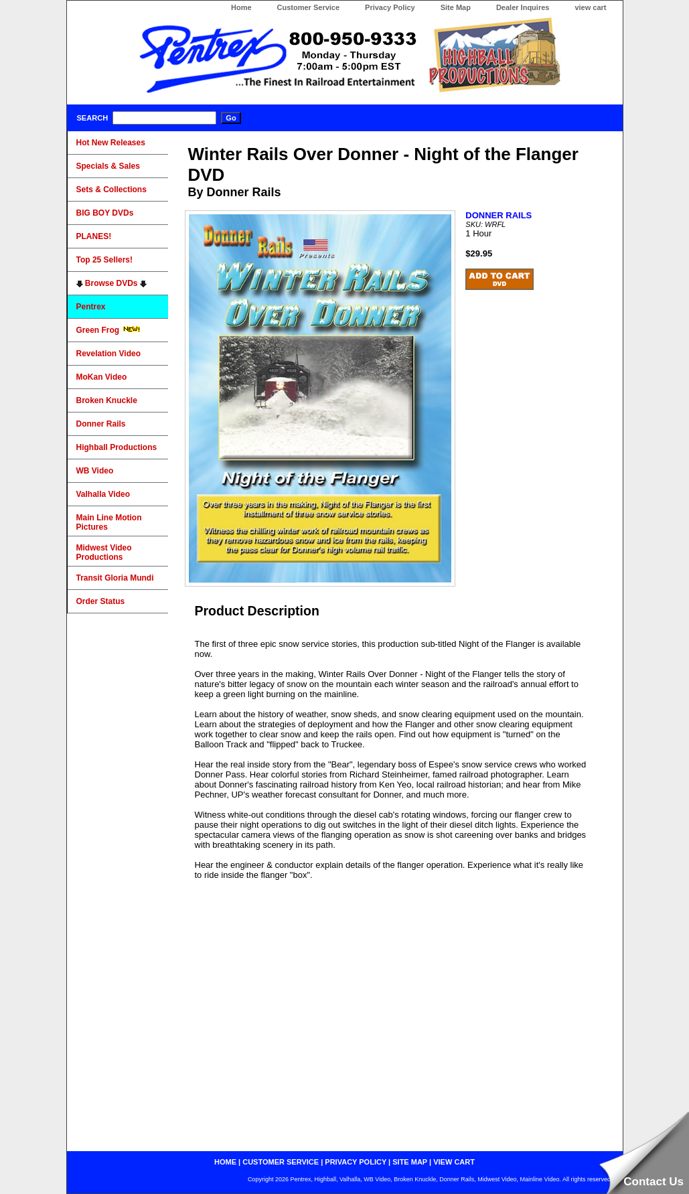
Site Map (456, 7)
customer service (280, 1162)
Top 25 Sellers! (104, 260)
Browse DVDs (111, 283)
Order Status (100, 601)
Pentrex (91, 306)
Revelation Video (108, 353)
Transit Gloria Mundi (115, 578)
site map (409, 1162)
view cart (590, 7)
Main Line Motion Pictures (109, 522)
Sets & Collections (111, 189)
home (225, 1162)
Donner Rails (101, 424)
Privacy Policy (390, 7)
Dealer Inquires (522, 7)
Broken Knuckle (106, 400)
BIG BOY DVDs (105, 213)
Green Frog (108, 330)
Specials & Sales (108, 166)
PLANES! (94, 236)
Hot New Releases (110, 142)
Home (241, 7)
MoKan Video (101, 377)
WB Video (95, 470)
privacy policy (355, 1162)
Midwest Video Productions (104, 552)
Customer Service (308, 7)
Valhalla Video (103, 494)
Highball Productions (116, 447)
